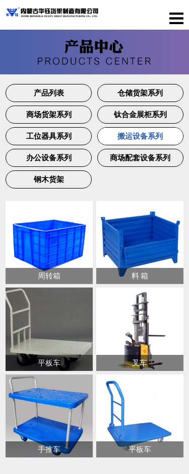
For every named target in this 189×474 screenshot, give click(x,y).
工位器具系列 (49, 136)
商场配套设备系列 (140, 158)
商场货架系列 (49, 115)
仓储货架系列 (140, 93)
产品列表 (49, 93)
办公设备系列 (49, 158)
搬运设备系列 (140, 136)
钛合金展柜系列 (140, 115)
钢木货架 (49, 179)
